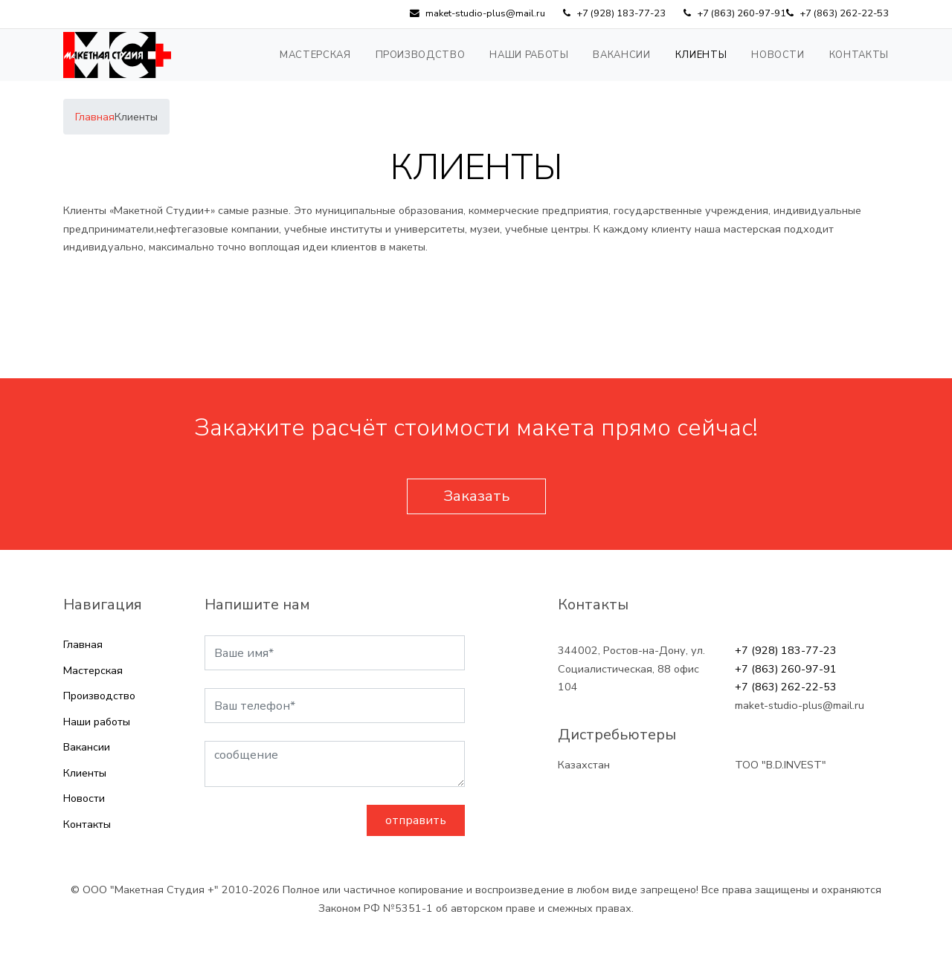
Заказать (476, 496)
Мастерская (315, 55)
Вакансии (621, 55)
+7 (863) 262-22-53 (786, 686)
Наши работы (528, 55)
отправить (415, 820)
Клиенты (701, 55)
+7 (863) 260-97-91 (786, 668)
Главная (83, 644)
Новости (778, 55)
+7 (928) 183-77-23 (786, 650)
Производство (421, 55)
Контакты (859, 55)
